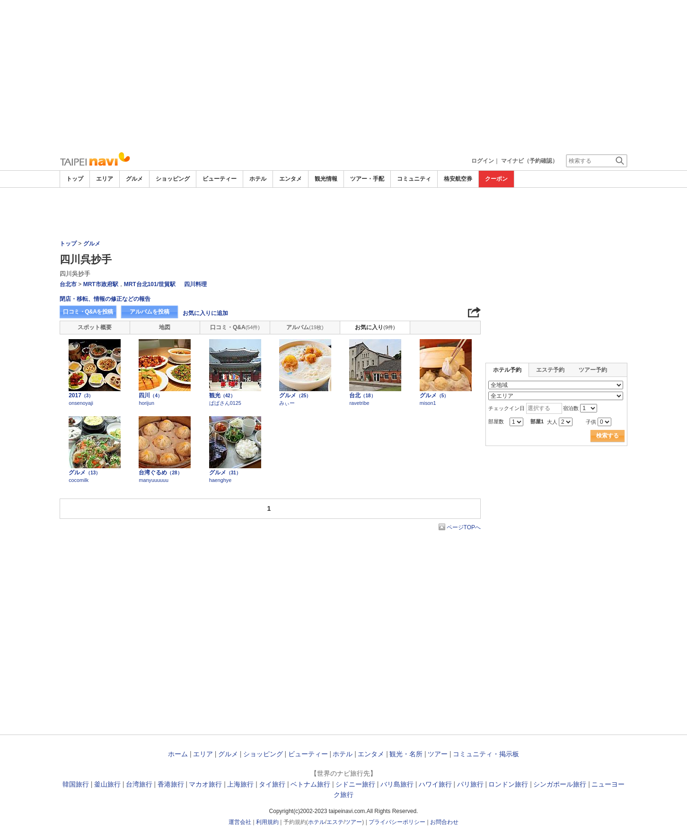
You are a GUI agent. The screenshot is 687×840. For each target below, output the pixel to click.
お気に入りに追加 (205, 313)
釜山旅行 (107, 784)
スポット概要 (95, 327)
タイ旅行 (272, 784)
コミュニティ (414, 178)
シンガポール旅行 (559, 784)
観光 (222, 395)
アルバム (304, 327)
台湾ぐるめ (160, 472)
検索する (607, 435)
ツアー (438, 754)
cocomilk (78, 480)
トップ (74, 178)
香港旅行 (171, 784)
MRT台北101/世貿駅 (150, 284)
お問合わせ (444, 822)
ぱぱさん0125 (225, 403)
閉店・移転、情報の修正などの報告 (105, 299)
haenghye (220, 480)
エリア (104, 178)
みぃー (287, 403)
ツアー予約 (593, 370)
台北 (362, 395)
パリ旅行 (470, 784)
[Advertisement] (343, 75)
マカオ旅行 (205, 784)
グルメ (134, 178)
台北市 (68, 284)
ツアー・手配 (367, 178)
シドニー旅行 (355, 784)
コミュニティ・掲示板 (486, 754)
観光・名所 (406, 754)
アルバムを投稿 (149, 311)
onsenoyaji (81, 403)
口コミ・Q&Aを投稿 (88, 311)
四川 (150, 395)
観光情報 (326, 178)
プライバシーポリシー (397, 822)
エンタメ (290, 178)
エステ (335, 822)
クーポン (496, 178)
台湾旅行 (139, 784)
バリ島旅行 (397, 784)
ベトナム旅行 (310, 784)
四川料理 (195, 284)
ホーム (178, 754)
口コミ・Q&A (235, 327)
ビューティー (220, 178)
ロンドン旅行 (508, 784)
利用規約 (267, 822)
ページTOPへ (464, 527)
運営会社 (240, 822)
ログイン (482, 161)
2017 (81, 395)
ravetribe (359, 403)
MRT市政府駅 (100, 284)
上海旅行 (240, 784)
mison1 (428, 403)
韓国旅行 (75, 784)
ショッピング (173, 178)
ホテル (257, 178)
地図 (164, 327)
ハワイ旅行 (435, 784)
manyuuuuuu (153, 480)
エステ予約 (550, 370)
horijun (146, 403)
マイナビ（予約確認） (529, 161)
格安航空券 (458, 178)
